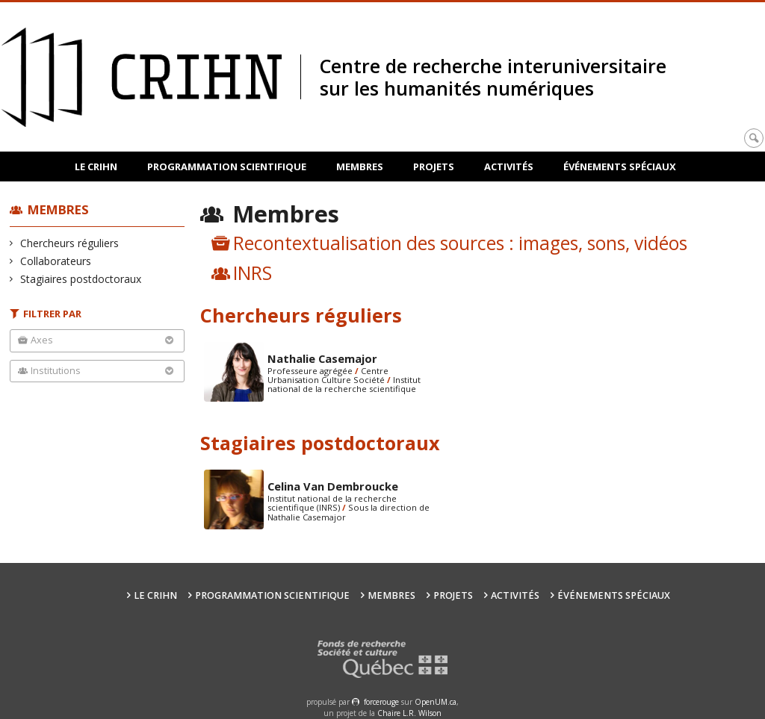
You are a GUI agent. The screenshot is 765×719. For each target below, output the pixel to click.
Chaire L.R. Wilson (409, 713)
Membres (359, 166)
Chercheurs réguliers (70, 243)
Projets (433, 166)
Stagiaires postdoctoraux (81, 279)
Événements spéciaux (619, 166)
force (381, 702)
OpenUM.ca (435, 702)
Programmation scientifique (226, 166)
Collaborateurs (56, 261)
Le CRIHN (96, 166)
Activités (508, 166)
